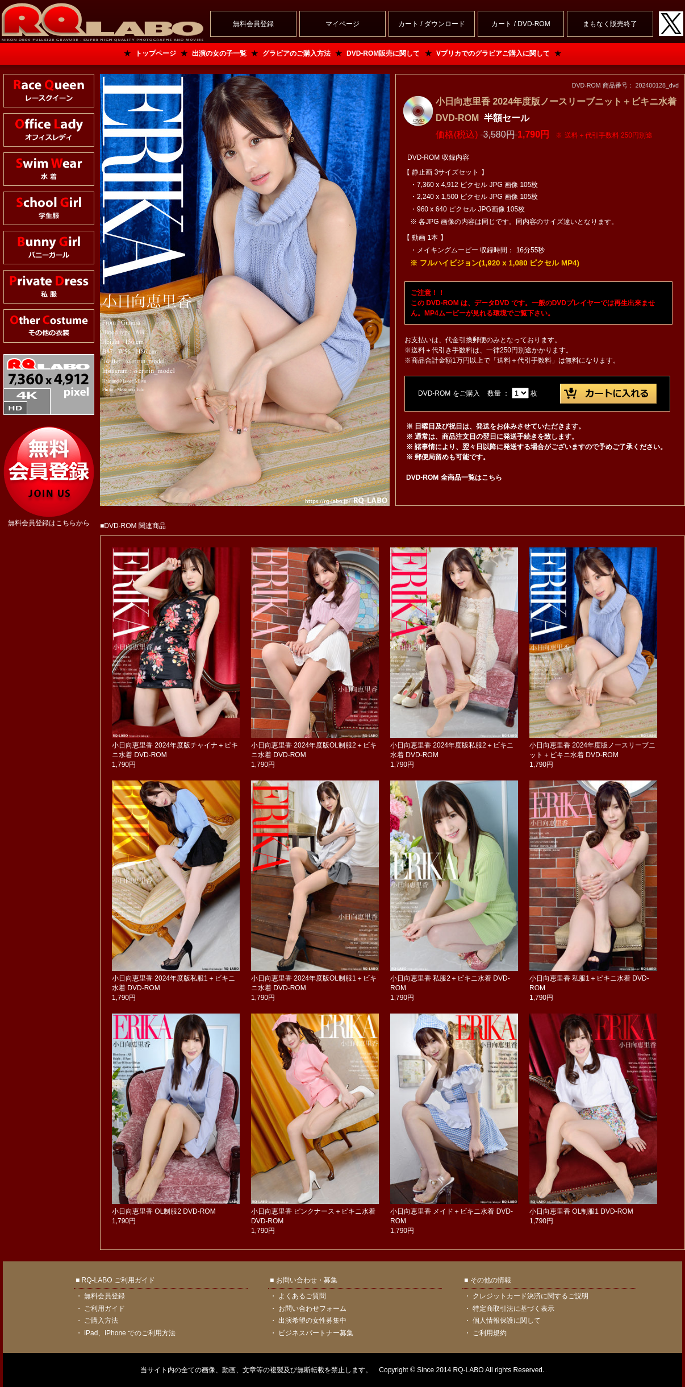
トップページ (155, 53)
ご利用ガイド (104, 1309)
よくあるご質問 (302, 1296)
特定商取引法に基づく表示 (513, 1309)
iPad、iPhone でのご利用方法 (130, 1333)
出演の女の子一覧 (219, 53)
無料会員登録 (104, 1296)
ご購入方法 (101, 1320)
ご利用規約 (490, 1333)
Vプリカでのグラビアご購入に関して (493, 53)
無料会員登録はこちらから (49, 523)
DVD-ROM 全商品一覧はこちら (454, 477)
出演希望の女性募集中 (312, 1320)
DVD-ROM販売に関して (383, 53)
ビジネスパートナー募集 (315, 1333)
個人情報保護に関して (507, 1320)
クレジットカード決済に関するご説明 (530, 1296)
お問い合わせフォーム (312, 1309)
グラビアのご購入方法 (296, 53)
